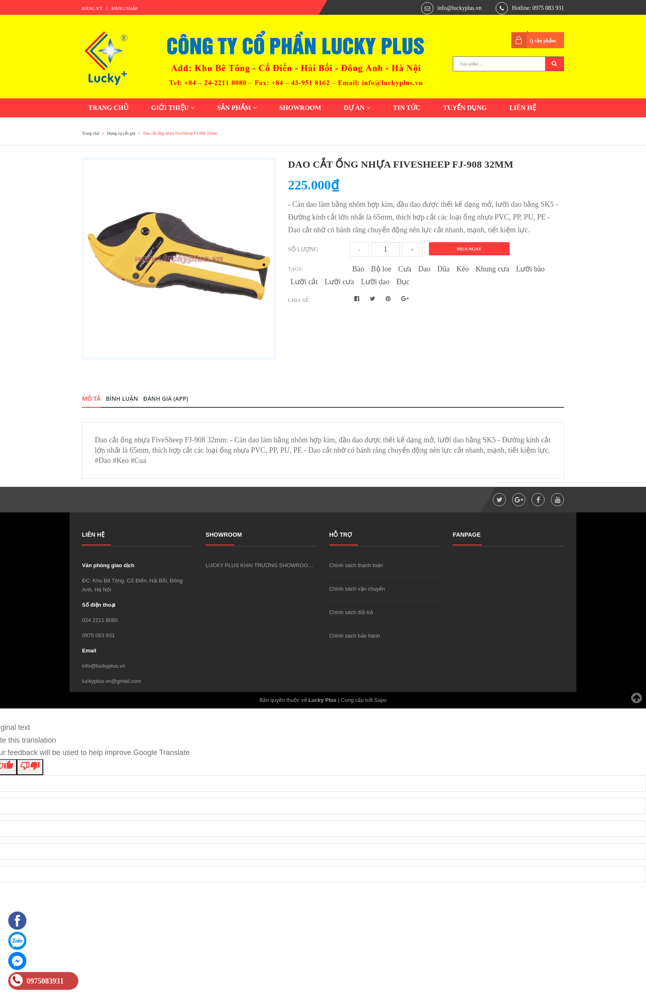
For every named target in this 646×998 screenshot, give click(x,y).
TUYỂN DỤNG (465, 107)
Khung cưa (492, 269)
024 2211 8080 (100, 620)
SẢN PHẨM (237, 107)
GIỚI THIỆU (173, 107)
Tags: (295, 269)
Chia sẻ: (298, 300)
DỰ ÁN (357, 107)
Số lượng (303, 249)
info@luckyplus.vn (460, 8)
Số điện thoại (98, 605)
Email (89, 650)
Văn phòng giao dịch (108, 565)
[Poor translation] (30, 767)
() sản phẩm (543, 41)
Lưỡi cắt (304, 282)
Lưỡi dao (375, 282)
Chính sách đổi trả (351, 612)
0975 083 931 (98, 635)
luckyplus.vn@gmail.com (111, 681)
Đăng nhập (124, 8)
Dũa (444, 269)
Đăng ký (92, 8)
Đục (403, 282)
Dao (424, 269)
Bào (358, 269)
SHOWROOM (300, 107)
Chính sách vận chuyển (357, 589)
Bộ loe (381, 269)
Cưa (405, 269)
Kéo (462, 269)
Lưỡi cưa (339, 282)
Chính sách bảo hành (354, 636)
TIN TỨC (406, 107)
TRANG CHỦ (108, 107)
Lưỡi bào (530, 269)
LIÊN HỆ (522, 107)
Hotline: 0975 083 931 (538, 8)
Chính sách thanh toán (356, 565)
